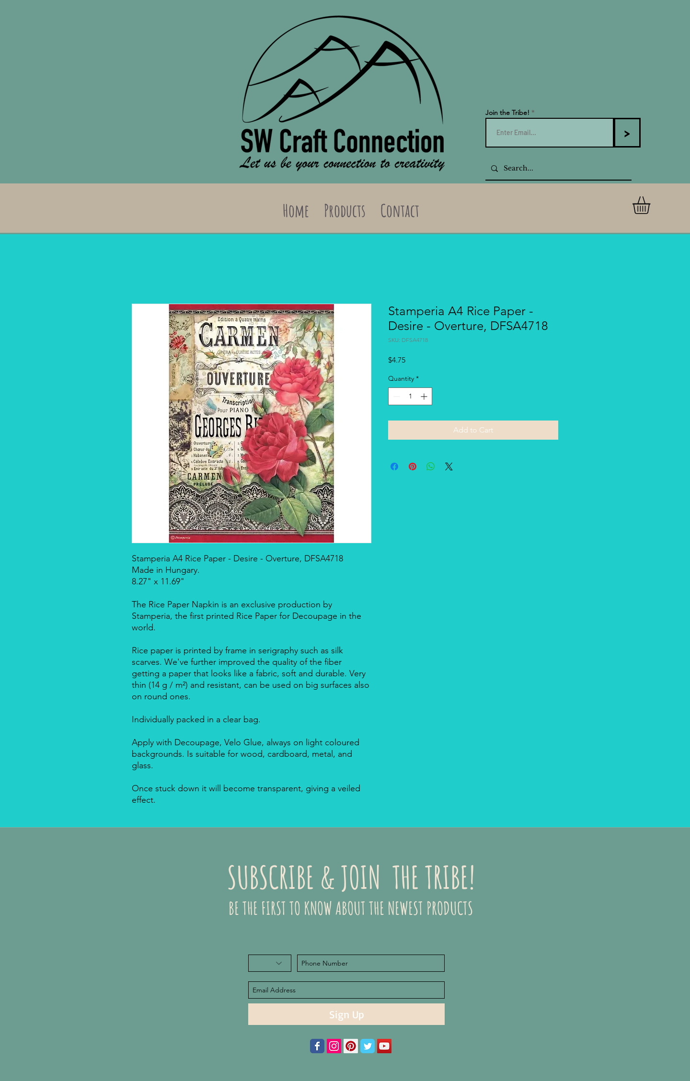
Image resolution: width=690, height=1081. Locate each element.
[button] (651, 205)
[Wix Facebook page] (317, 1046)
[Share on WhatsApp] (431, 466)
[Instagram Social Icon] (334, 1046)
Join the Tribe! (507, 112)
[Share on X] (449, 466)
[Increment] (425, 396)
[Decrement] (396, 396)
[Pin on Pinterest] (412, 466)
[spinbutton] (410, 396)
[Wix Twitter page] (367, 1046)
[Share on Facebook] (394, 466)
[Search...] (557, 168)
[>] (627, 133)
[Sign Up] (346, 1014)
